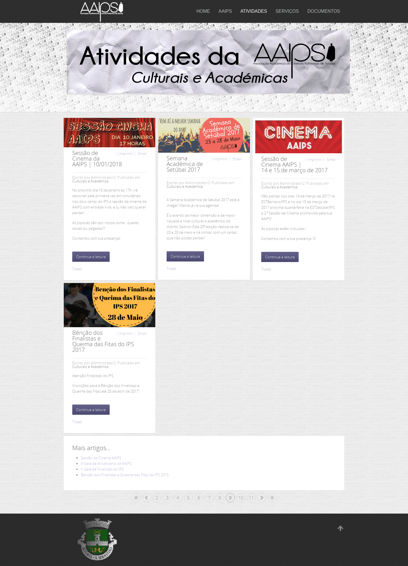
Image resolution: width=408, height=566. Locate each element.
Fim (272, 497)
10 (240, 498)
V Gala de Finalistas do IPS (102, 469)
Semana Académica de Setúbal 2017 (185, 163)
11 (251, 498)
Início (136, 497)
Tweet (77, 268)
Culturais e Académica (90, 181)
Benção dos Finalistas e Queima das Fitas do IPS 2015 (125, 474)
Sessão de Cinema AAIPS (101, 457)
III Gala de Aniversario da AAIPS (106, 463)
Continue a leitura (91, 256)
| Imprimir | (126, 153)
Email (142, 153)
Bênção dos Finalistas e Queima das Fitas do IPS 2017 (103, 341)
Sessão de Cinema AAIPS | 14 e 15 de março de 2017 (294, 164)
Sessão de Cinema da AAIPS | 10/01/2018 (97, 158)
